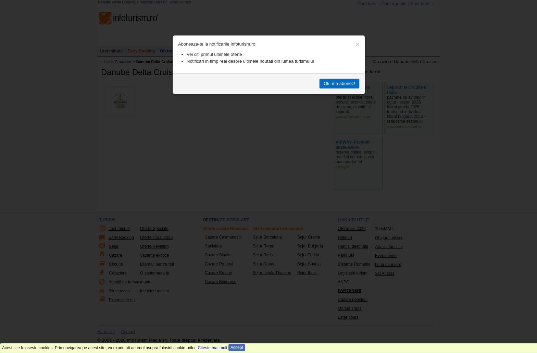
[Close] (357, 44)
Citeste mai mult (212, 347)
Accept (236, 347)
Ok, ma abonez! (339, 83)
